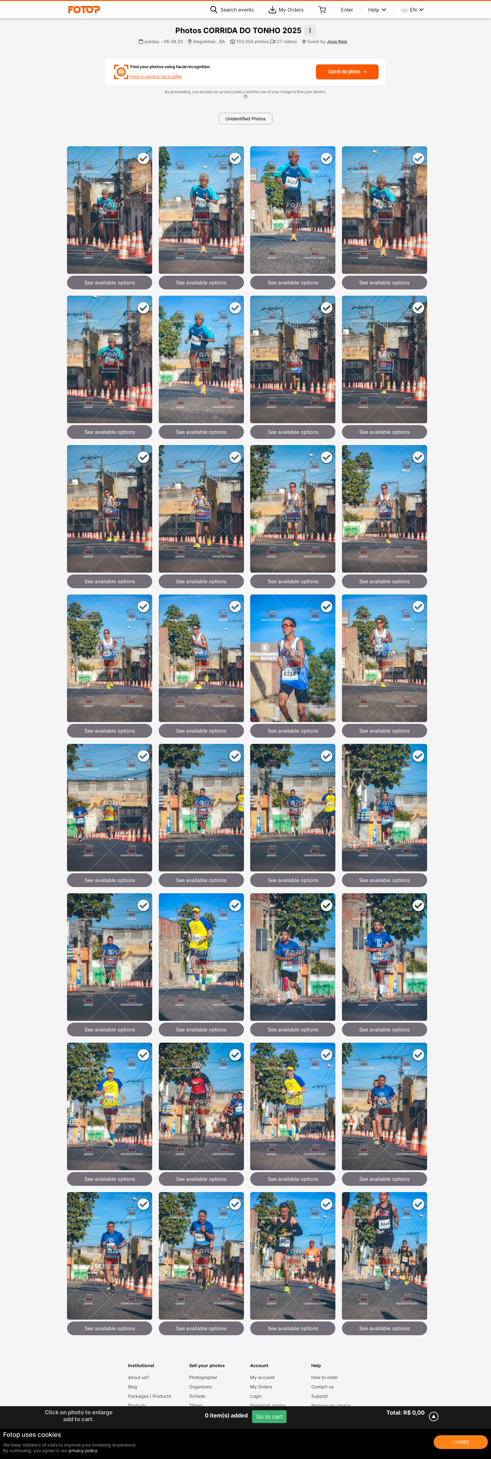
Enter (347, 10)
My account (262, 1377)
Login (255, 1396)
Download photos (268, 1405)
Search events (232, 9)
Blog (132, 1386)
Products (137, 1405)
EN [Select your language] (412, 10)
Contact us (322, 1386)
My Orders (286, 9)
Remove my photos (331, 1405)
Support (319, 1396)
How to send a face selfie (156, 76)
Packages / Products (149, 1396)
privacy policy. (83, 1450)
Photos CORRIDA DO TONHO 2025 (238, 30)
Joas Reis (337, 41)
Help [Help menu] (377, 10)
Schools (197, 1396)
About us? (138, 1377)
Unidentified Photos (245, 118)
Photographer (203, 1377)
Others (196, 1405)
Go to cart (269, 1416)
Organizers (200, 1386)
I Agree (460, 1442)
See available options (110, 282)
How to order (324, 1377)
